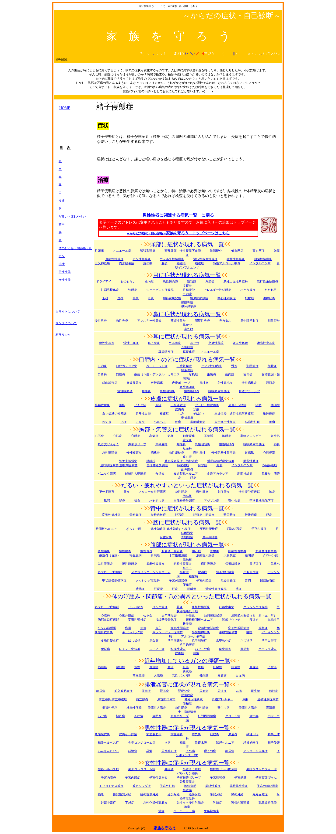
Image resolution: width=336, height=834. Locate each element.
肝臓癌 (217, 667)
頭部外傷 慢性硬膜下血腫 (182, 250)
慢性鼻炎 (101, 320)
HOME (64, 108)
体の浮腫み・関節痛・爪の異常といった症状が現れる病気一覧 (191, 596)
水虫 (196, 409)
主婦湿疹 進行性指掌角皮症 (234, 413)
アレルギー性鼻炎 (149, 320)
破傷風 (249, 452)
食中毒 (214, 551)
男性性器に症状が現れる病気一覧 (187, 728)
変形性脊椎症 (111, 515)
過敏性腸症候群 (216, 589)
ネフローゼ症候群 (110, 572)
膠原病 (105, 649)
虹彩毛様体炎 (110, 290)
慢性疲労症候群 (249, 492)
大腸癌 (158, 675)
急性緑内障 (170, 281)
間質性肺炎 (251, 461)
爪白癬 (153, 640)
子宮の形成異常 (267, 786)
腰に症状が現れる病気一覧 (187, 522)
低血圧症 (237, 250)
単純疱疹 (269, 413)
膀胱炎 (140, 589)
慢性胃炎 (146, 551)
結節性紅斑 (252, 422)
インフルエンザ (260, 263)
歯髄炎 (211, 374)
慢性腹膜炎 (129, 563)
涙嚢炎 (187, 285)
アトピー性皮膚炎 (207, 405)
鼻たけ (188, 329)
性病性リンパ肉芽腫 (223, 769)
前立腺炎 (142, 699)
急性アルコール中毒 (226, 263)
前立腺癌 (139, 675)
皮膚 (62, 200)
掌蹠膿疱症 (197, 422)
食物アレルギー (222, 699)
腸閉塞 (249, 555)
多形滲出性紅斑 (225, 422)
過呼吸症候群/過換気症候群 (119, 465)
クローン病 (270, 555)
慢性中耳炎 (131, 343)
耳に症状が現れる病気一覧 (187, 337)
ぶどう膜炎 (248, 290)
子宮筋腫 (240, 777)
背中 (62, 224)
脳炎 (164, 263)
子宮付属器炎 (178, 580)
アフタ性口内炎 (211, 366)
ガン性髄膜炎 (142, 259)
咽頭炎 (146, 391)
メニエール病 (122, 250)
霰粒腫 (191, 281)
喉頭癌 (120, 667)
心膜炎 (135, 436)
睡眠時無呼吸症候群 (220, 461)
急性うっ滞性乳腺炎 (190, 802)
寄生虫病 (234, 500)
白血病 (240, 675)
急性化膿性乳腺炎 (155, 802)
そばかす (199, 413)
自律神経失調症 (157, 465)
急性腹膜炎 (105, 563)
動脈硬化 (216, 250)
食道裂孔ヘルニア (186, 473)
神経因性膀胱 (194, 699)
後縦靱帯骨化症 (166, 619)
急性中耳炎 (106, 343)
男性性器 (65, 272)
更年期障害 (106, 492)
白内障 (187, 294)
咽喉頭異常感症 (219, 391)
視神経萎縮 (188, 306)
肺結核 (150, 461)
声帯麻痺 (157, 383)
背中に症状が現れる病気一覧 (187, 508)
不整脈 (208, 436)
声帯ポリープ (181, 383)
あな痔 (138, 716)
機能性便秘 (134, 707)
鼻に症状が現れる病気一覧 (187, 314)
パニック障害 (107, 473)
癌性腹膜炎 (208, 563)
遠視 (120, 298)
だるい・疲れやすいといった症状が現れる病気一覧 (187, 485)
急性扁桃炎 (225, 383)
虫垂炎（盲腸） (109, 555)
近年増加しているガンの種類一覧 (187, 661)
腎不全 (164, 691)
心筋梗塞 (269, 452)
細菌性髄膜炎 (263, 259)
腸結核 (187, 559)
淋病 (167, 742)
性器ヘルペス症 (108, 769)
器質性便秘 (109, 707)
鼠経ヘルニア (225, 742)
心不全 (99, 436)
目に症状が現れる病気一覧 (187, 275)
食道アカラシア (249, 391)
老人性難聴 (240, 343)
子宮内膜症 (258, 529)
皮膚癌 (222, 675)
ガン (62, 256)
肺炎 (277, 444)
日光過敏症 (178, 405)
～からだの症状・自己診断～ (146, 233)
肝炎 (126, 492)
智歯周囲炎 (134, 383)
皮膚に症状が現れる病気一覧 (187, 399)
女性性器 (65, 280)
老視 (151, 298)
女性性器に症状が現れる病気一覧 (187, 763)
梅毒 (187, 807)
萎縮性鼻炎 (178, 320)
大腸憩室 (230, 555)
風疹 (158, 405)
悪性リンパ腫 (181, 675)
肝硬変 (158, 589)
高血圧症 (258, 250)
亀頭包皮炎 (102, 734)
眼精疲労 (189, 290)
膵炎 (269, 515)
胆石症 (179, 515)
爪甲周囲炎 (175, 640)
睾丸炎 (196, 734)
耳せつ (194, 343)
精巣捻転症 (251, 742)
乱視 (136, 298)
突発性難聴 (216, 343)
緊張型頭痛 (147, 250)
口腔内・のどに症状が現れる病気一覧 (187, 360)
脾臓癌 (254, 667)
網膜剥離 (187, 302)
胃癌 (201, 667)
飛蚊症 (249, 298)
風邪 (219, 465)
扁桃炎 (155, 452)
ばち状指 (134, 640)
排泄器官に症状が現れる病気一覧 (187, 684)
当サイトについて (68, 311)
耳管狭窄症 (166, 352)
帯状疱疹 (187, 417)
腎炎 (122, 500)
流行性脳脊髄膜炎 (205, 259)
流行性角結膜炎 (267, 281)
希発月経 (216, 794)
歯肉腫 (229, 374)
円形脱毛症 (126, 263)
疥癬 (259, 405)
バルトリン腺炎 (187, 773)
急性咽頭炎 (167, 391)
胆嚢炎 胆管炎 (172, 551)
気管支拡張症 (128, 461)
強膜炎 (132, 290)
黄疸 (272, 422)
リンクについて (66, 323)
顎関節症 (252, 366)
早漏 (149, 751)
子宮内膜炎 (108, 777)
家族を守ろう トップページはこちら (198, 233)
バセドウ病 (156, 500)
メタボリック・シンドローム (151, 572)
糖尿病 (100, 691)
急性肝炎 (181, 492)
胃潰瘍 (270, 707)
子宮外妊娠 (167, 786)
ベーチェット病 (157, 366)
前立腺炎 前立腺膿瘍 (113, 699)
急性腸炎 (104, 551)
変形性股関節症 (238, 628)
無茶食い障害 (225, 572)
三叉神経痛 (102, 263)
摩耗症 (193, 374)
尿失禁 (255, 691)
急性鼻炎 (122, 320)
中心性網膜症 (226, 298)
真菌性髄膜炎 (114, 259)
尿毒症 (146, 691)
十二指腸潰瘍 (178, 555)
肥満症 (202, 572)
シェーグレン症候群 (160, 290)
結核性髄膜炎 (236, 259)
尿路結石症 (234, 529)
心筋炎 (117, 436)
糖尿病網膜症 (199, 298)
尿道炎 (222, 691)
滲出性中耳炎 (266, 343)
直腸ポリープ (180, 716)
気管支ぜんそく (108, 444)
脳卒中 (147, 263)
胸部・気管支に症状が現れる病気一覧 (187, 429)
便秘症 (187, 703)
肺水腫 (202, 465)
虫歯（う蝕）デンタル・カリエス (157, 374)
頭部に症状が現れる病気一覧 (187, 244)
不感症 (129, 802)
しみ (181, 413)
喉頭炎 (270, 383)
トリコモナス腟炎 (111, 786)
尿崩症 (203, 691)
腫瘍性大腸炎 (157, 707)
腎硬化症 (184, 691)
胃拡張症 (255, 563)
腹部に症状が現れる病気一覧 (187, 545)
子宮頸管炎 (217, 777)
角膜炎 (209, 281)
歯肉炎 (247, 374)
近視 (105, 298)
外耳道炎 (175, 343)
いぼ (123, 422)
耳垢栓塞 (187, 347)
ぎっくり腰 (133, 529)
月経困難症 (260, 794)
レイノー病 (156, 649)
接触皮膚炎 (102, 405)
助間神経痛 (244, 473)
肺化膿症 (183, 465)
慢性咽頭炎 (191, 391)
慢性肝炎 (202, 492)
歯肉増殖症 (109, 383)
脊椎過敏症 (158, 515)
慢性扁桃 (199, 452)
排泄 (62, 264)
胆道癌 (235, 667)
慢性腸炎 (125, 551)
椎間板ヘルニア (106, 529)
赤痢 (248, 580)
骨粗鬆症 (187, 537)
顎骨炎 (272, 366)
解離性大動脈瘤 (135, 473)
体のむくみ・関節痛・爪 (75, 248)
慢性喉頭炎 (125, 391)
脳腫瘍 (181, 263)
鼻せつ (187, 325)
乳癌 (186, 667)
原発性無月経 (122, 794)
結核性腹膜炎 (183, 563)
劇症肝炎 (223, 492)
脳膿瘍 (199, 263)
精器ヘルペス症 (108, 742)
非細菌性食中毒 (266, 551)
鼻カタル (225, 320)
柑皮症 (164, 413)
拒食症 (184, 572)
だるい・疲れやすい (72, 216)
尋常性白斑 (143, 413)
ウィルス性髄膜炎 (172, 259)
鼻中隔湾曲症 (249, 320)
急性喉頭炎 (187, 387)
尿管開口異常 (166, 699)
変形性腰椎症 (209, 529)
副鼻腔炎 (274, 320)
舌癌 (137, 667)
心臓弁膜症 (126, 615)
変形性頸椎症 (137, 619)
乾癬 (178, 422)
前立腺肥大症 (123, 691)
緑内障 (149, 281)
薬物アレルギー (251, 436)
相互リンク (63, 335)
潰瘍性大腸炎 (205, 555)
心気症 (153, 436)
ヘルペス (160, 422)
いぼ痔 (102, 716)
